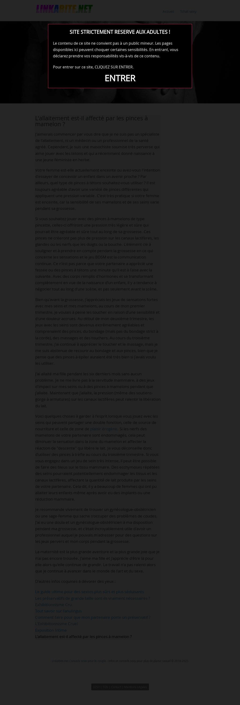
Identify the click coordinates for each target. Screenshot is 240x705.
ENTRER (120, 78)
